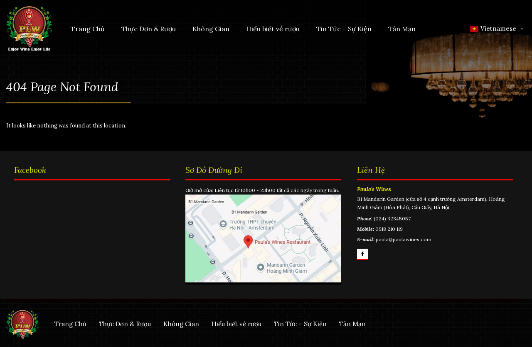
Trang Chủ (88, 29)
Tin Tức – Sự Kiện (344, 29)
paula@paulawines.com (403, 239)
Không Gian (210, 29)
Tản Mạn (402, 29)
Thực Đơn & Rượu (148, 29)
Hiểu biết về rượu (273, 29)
